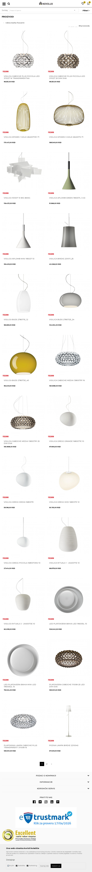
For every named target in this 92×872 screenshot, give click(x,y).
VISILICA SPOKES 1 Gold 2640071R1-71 (21, 137)
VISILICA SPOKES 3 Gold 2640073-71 (66, 137)
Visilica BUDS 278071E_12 (16, 320)
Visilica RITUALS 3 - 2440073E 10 (19, 624)
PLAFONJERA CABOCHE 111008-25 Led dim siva (67, 686)
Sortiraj (5, 10)
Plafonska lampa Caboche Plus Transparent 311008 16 (20, 746)
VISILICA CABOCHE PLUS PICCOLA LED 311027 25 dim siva (67, 77)
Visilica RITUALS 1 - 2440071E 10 (64, 563)
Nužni (11, 865)
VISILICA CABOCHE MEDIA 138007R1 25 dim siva (22, 442)
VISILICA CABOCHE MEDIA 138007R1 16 (67, 380)
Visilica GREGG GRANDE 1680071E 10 (66, 441)
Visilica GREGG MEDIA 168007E (19, 502)
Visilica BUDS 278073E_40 (16, 380)
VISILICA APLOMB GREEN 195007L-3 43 (67, 198)
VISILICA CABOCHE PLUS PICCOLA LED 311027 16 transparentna (22, 77)
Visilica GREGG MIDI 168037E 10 (64, 502)
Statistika (21, 865)
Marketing (32, 865)
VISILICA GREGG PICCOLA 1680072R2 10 (22, 563)
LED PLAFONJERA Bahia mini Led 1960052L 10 (20, 686)
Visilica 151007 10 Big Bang (17, 198)
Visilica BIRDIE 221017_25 (61, 259)
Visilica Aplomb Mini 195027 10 (19, 259)
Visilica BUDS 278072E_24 (61, 320)
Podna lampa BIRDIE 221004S (63, 745)
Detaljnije (10, 860)
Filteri (86, 10)
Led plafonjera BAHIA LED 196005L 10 (68, 624)
